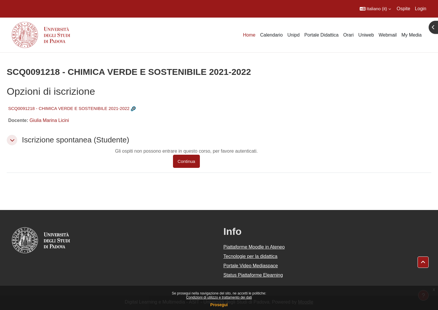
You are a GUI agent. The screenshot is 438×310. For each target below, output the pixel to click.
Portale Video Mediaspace (251, 265)
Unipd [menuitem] (294, 34)
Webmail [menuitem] (388, 34)
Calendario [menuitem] (271, 34)
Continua (186, 161)
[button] (375, 9)
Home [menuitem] (249, 34)
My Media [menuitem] (411, 34)
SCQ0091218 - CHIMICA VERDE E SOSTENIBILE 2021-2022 (68, 108)
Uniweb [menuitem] (366, 34)
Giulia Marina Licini (49, 120)
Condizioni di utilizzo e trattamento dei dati (219, 297)
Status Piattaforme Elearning (253, 275)
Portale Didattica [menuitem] (321, 34)
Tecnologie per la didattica (251, 256)
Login (420, 8)
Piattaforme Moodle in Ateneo (254, 246)
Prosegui (219, 304)
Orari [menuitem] (348, 34)
